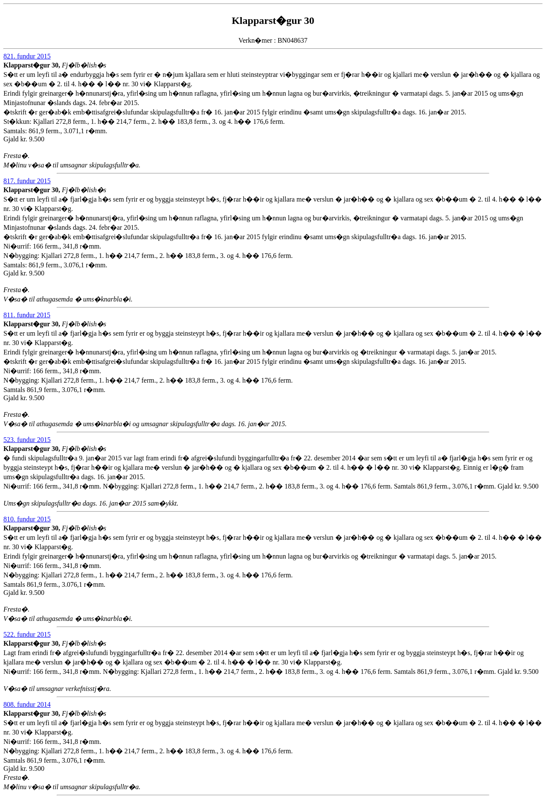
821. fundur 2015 (27, 56)
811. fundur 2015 (26, 315)
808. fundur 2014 (27, 704)
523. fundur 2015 (27, 439)
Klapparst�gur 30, (32, 65)
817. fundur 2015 (27, 180)
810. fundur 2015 (27, 519)
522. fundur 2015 (27, 634)
